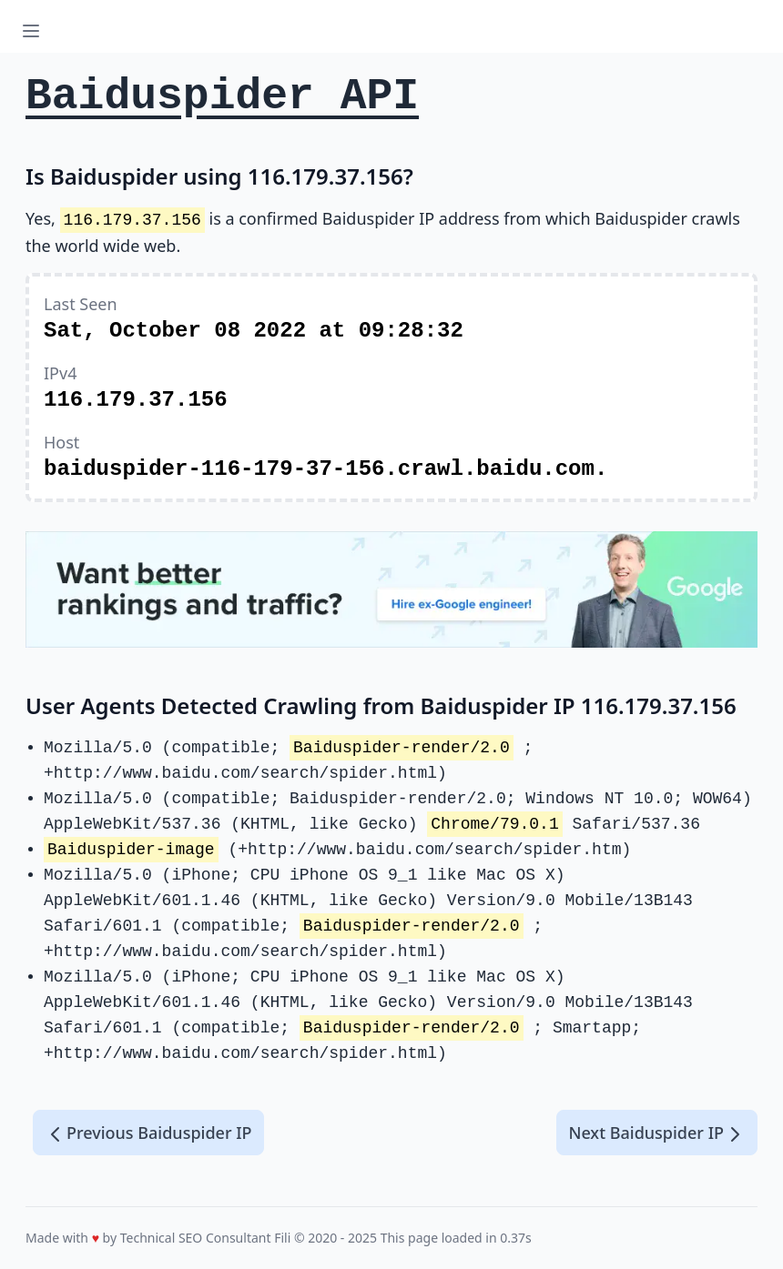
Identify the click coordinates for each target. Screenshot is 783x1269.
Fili (282, 1237)
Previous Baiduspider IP (148, 1133)
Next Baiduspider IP (657, 1133)
